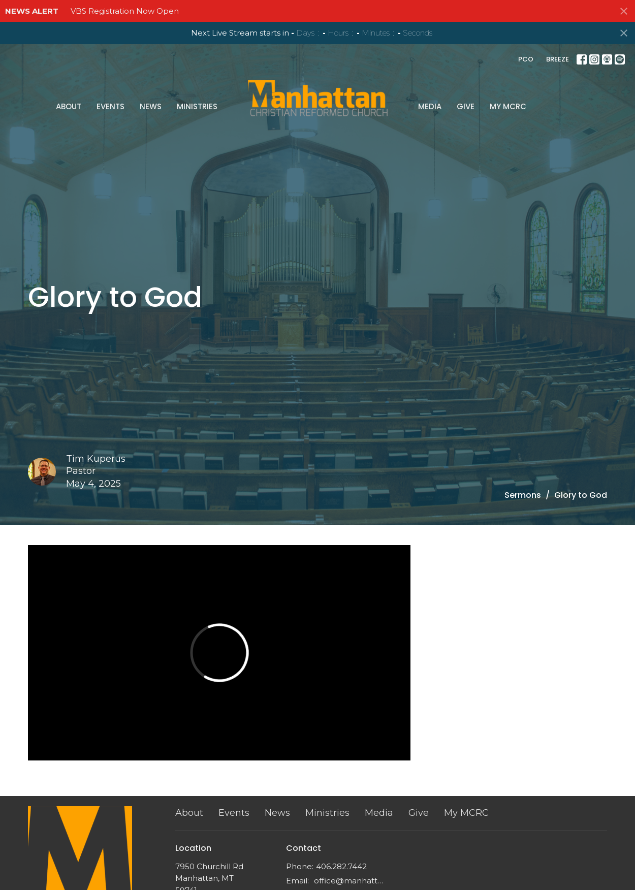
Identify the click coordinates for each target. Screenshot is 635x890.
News (220, 89)
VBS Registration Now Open (125, 11)
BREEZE (557, 59)
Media (359, 89)
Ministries (266, 89)
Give (395, 89)
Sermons (522, 495)
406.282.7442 (341, 866)
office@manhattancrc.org (350, 880)
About (138, 89)
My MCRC (438, 89)
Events (180, 89)
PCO (525, 59)
